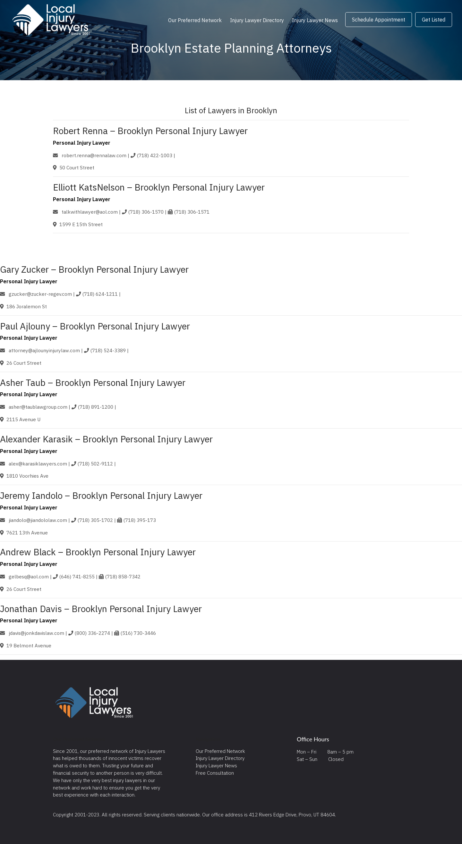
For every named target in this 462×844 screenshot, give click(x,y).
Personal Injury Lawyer (81, 143)
